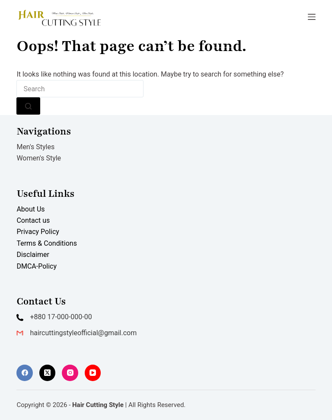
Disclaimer (32, 254)
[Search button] (28, 106)
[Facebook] (24, 373)
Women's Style (38, 158)
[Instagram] (70, 373)
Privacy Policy (37, 232)
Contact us (33, 220)
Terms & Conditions (46, 243)
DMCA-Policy (36, 266)
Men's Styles (35, 147)
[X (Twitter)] (47, 373)
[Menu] (312, 17)
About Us (30, 209)
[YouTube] (93, 373)
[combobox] (80, 88)
